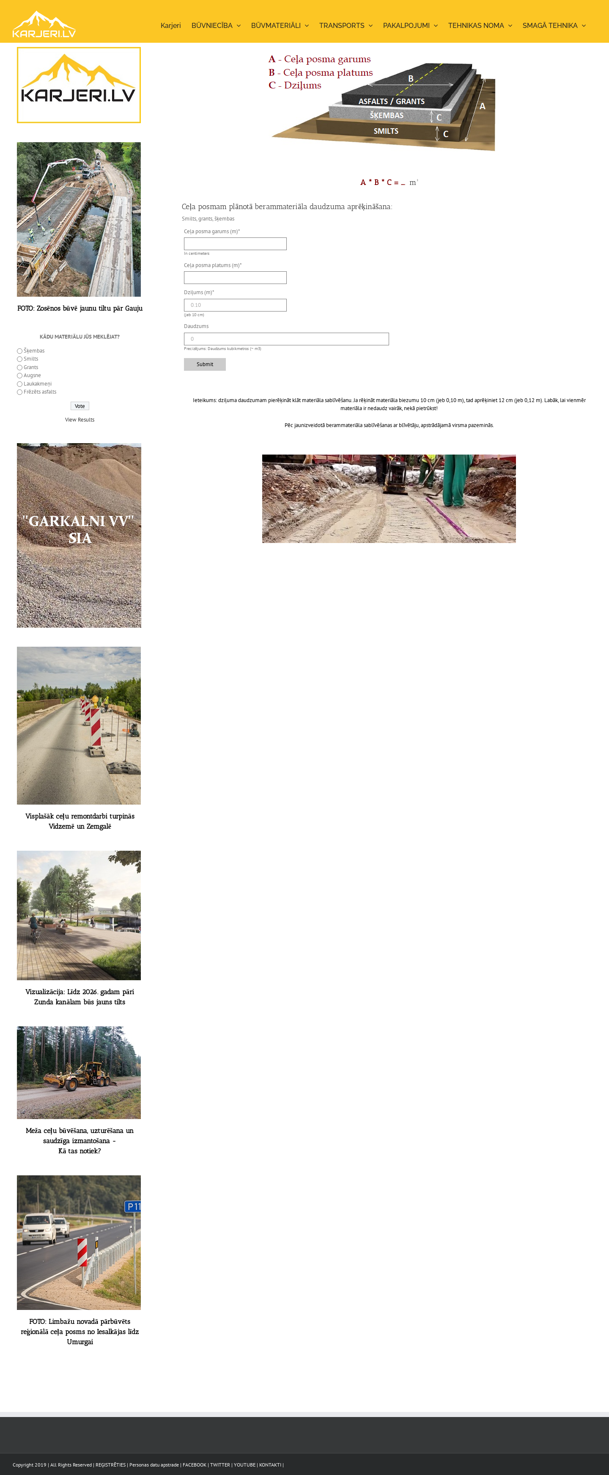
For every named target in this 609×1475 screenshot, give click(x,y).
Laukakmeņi (38, 383)
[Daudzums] (286, 339)
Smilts (31, 358)
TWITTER (220, 1464)
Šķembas (34, 350)
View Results (79, 419)
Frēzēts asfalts (40, 391)
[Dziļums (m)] (235, 305)
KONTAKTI (270, 1464)
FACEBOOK (194, 1464)
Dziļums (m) (199, 292)
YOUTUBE (244, 1464)
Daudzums (196, 326)
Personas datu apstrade (154, 1464)
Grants (31, 367)
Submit (205, 364)
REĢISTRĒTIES (111, 1464)
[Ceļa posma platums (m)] (235, 277)
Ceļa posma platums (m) (213, 265)
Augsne (32, 375)
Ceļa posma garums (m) (212, 231)
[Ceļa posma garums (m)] (235, 243)
